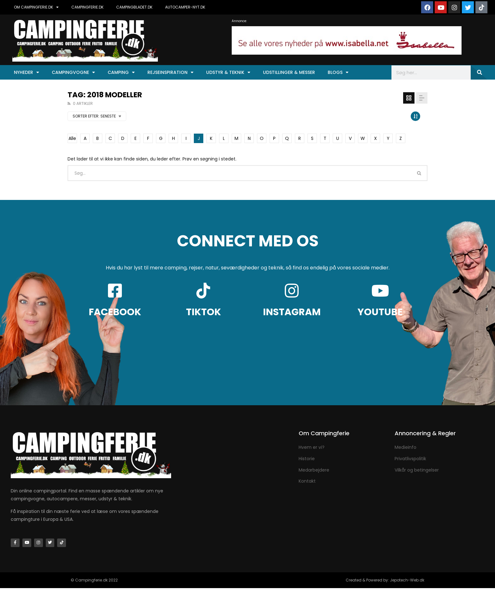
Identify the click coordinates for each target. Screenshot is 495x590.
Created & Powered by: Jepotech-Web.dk (385, 582)
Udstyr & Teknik (228, 72)
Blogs (338, 72)
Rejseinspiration (170, 72)
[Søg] (479, 72)
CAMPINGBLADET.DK (134, 7)
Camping (121, 72)
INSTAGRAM (292, 312)
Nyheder (26, 72)
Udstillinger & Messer (289, 72)
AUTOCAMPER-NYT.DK (185, 7)
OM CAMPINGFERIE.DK (36, 7)
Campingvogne (73, 72)
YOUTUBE (380, 312)
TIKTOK (203, 312)
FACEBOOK (115, 312)
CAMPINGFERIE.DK (87, 7)
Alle (72, 138)
